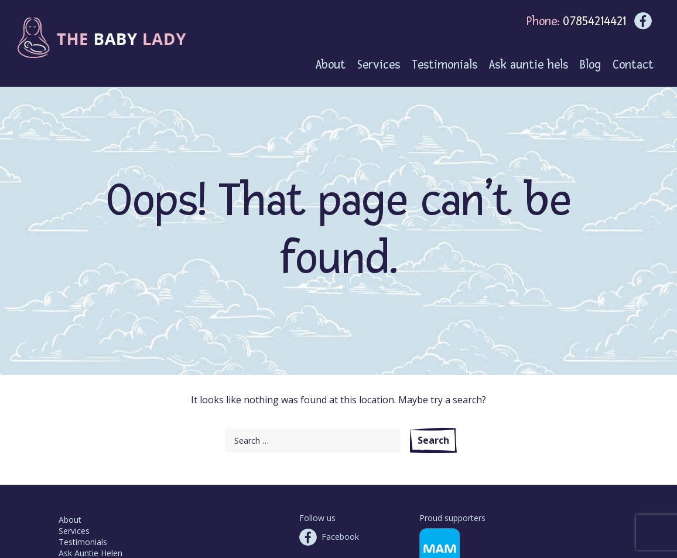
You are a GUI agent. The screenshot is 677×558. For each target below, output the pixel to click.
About (70, 519)
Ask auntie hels (528, 64)
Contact (633, 64)
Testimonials (83, 541)
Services (74, 530)
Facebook (340, 536)
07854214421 (594, 21)
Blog (590, 64)
